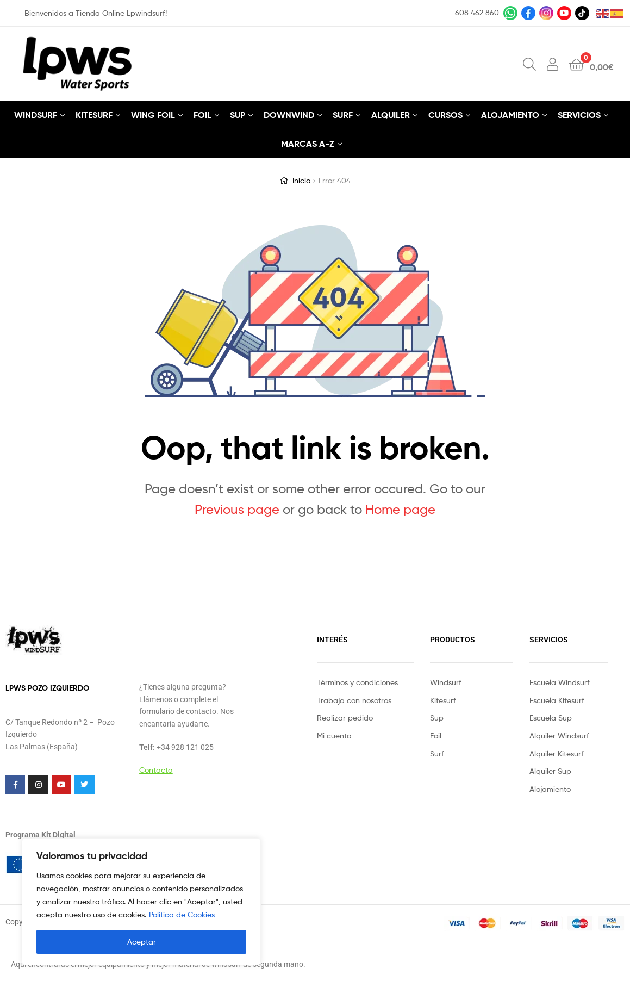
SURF (343, 114)
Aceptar (141, 941)
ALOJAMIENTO (510, 114)
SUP (237, 114)
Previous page (237, 509)
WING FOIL (153, 114)
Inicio (301, 180)
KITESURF (94, 114)
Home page (400, 509)
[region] (141, 901)
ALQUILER (390, 114)
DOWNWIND (289, 114)
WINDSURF (35, 114)
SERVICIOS (579, 114)
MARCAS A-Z (307, 143)
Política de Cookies (182, 914)
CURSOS (445, 114)
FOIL (202, 114)
